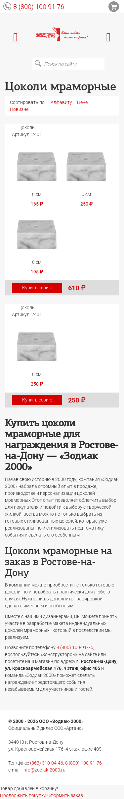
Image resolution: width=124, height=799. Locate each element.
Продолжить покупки (23, 795)
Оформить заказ (65, 795)
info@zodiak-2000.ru (43, 770)
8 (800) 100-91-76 (75, 647)
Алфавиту (61, 102)
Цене (82, 102)
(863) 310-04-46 (46, 763)
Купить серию (37, 287)
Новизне (19, 109)
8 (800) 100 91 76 (38, 7)
